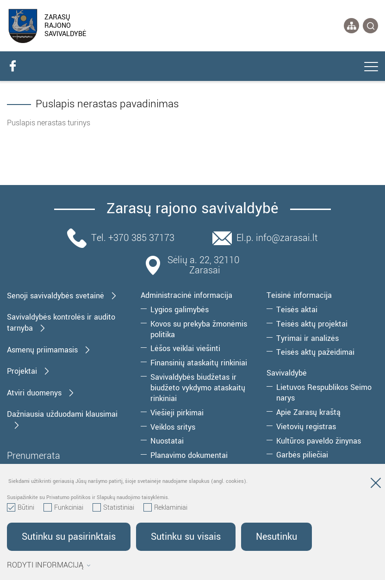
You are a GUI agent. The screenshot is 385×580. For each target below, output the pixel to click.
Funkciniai (63, 507)
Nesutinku (276, 536)
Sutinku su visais (186, 536)
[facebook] (12, 66)
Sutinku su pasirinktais (69, 536)
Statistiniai (113, 507)
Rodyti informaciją (49, 565)
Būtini (20, 507)
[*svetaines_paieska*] (370, 25)
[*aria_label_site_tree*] (351, 25)
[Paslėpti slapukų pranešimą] (376, 485)
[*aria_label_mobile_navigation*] (371, 67)
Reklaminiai (165, 507)
